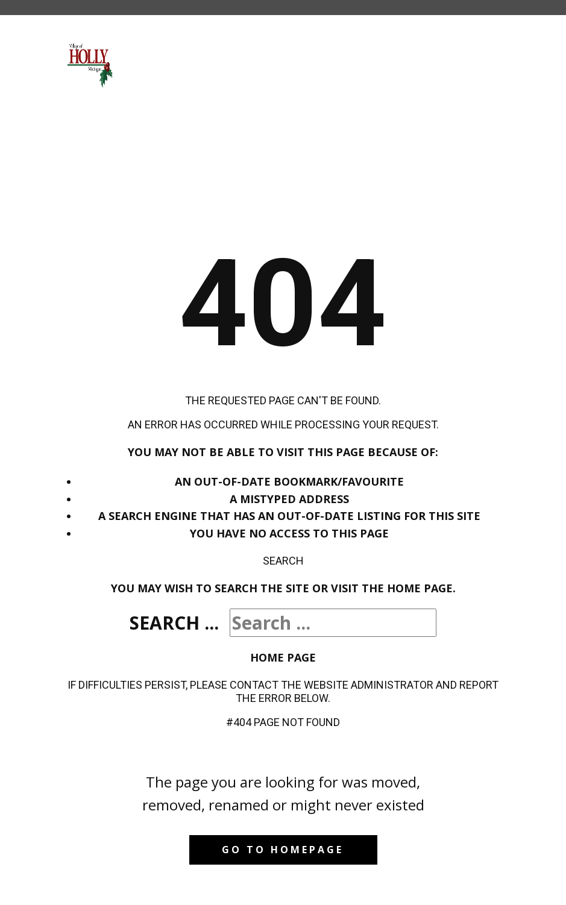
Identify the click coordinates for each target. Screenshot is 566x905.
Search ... (174, 622)
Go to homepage (283, 849)
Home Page (283, 657)
